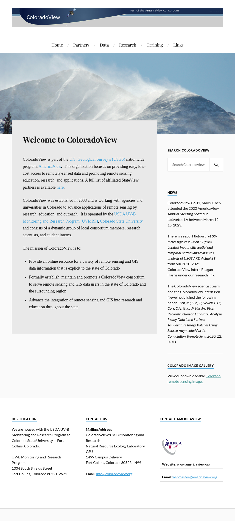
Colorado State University (121, 221)
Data (104, 45)
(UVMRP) (89, 221)
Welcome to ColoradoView (70, 139)
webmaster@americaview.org (194, 477)
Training (155, 45)
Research (127, 45)
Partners (81, 45)
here (60, 187)
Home (57, 45)
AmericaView (50, 166)
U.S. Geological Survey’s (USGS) (97, 159)
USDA (119, 214)
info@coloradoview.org (114, 473)
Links (178, 45)
